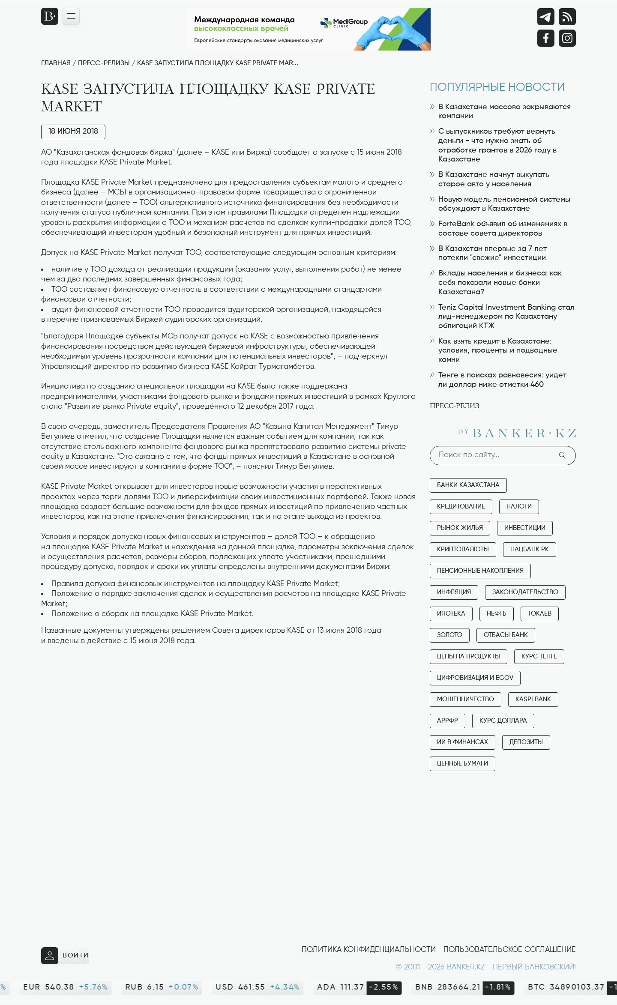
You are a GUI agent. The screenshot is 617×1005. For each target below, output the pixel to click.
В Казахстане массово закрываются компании (500, 111)
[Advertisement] (229, 673)
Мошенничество (465, 699)
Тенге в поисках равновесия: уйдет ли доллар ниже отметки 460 (498, 380)
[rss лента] (567, 16)
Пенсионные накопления (480, 571)
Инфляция (454, 592)
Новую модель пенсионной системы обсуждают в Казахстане (500, 204)
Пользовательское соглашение (509, 950)
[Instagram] (567, 38)
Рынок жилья (460, 528)
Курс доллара (503, 721)
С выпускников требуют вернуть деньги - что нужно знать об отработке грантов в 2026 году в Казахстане (493, 145)
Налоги (519, 506)
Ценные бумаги (462, 763)
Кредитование (461, 506)
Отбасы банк (506, 635)
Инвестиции (524, 528)
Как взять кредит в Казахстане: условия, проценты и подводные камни (493, 351)
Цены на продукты (468, 656)
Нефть (496, 613)
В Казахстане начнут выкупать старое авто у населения (489, 179)
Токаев (539, 613)
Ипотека (451, 613)
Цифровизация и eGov (475, 678)
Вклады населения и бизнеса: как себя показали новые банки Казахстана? (496, 282)
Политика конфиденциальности (369, 950)
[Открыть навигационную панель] (71, 16)
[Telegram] (545, 16)
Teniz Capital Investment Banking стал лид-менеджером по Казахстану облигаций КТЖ (502, 317)
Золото (449, 635)
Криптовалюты (463, 549)
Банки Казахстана (468, 485)
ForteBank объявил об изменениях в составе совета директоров (498, 228)
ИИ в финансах (462, 742)
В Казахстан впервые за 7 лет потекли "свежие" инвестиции (488, 253)
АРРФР (447, 721)
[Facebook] (545, 38)
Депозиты (526, 742)
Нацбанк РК (529, 549)
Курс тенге (539, 656)
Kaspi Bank (533, 699)
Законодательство (525, 592)
